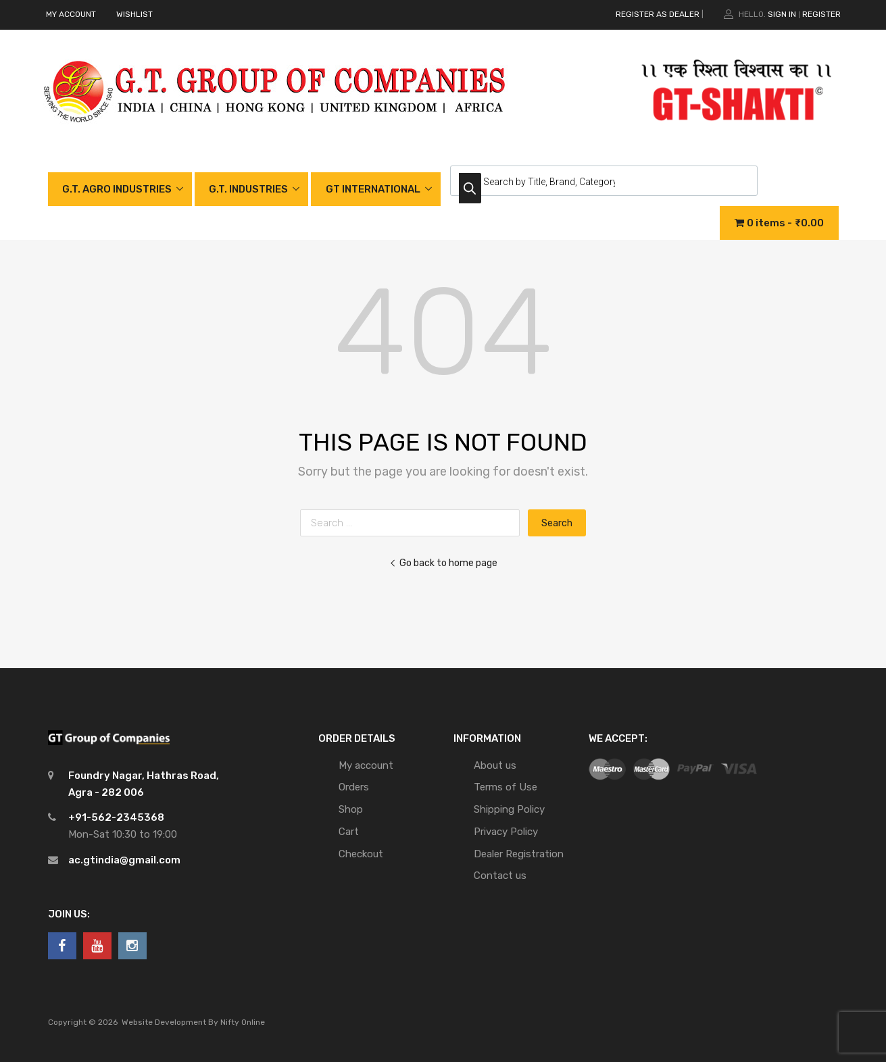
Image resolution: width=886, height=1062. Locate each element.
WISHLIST (134, 14)
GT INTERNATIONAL (373, 189)
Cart (349, 832)
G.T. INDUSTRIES (248, 189)
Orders (354, 787)
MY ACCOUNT (71, 14)
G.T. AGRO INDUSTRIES (117, 189)
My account (366, 765)
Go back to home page (443, 562)
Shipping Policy (509, 809)
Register (821, 14)
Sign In (782, 14)
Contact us (500, 875)
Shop (351, 809)
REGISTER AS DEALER (657, 14)
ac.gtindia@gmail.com (124, 860)
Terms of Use (505, 787)
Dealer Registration (519, 854)
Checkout (361, 854)
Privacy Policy (506, 832)
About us (495, 765)
